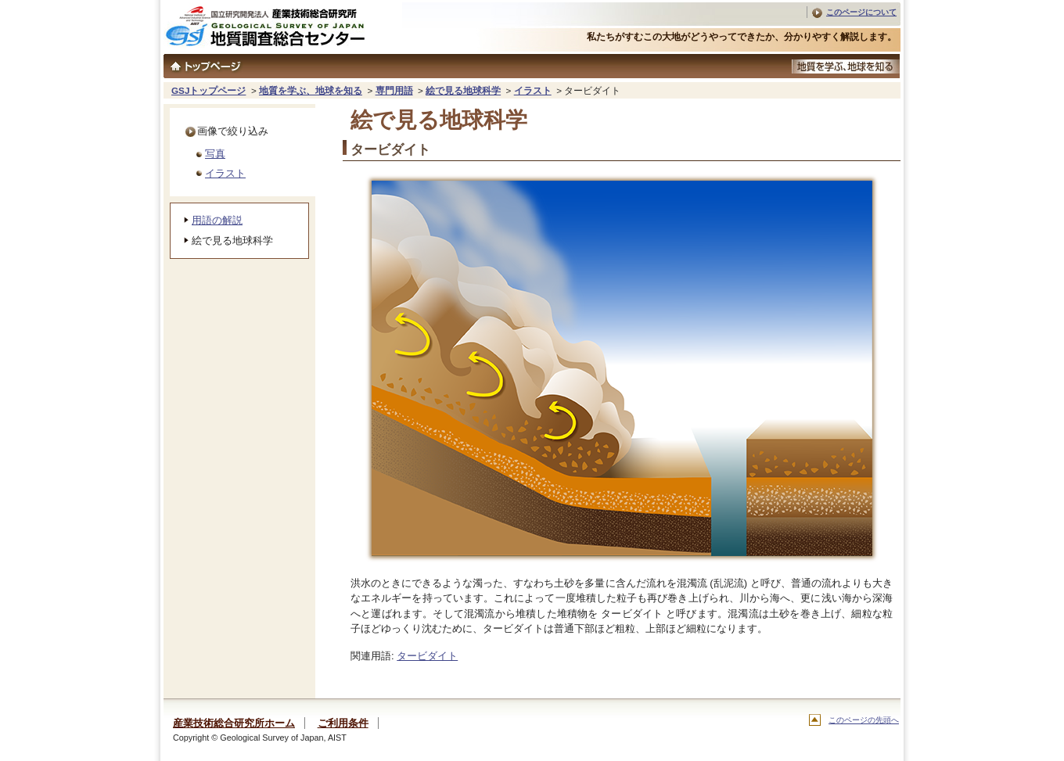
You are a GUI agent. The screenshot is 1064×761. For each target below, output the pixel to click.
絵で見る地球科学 (463, 90)
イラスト (533, 90)
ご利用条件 (343, 723)
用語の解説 (217, 220)
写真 (215, 154)
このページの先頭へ (864, 720)
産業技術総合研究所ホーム (234, 723)
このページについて (861, 12)
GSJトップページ (208, 90)
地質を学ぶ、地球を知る (310, 90)
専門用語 (394, 90)
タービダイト (427, 656)
